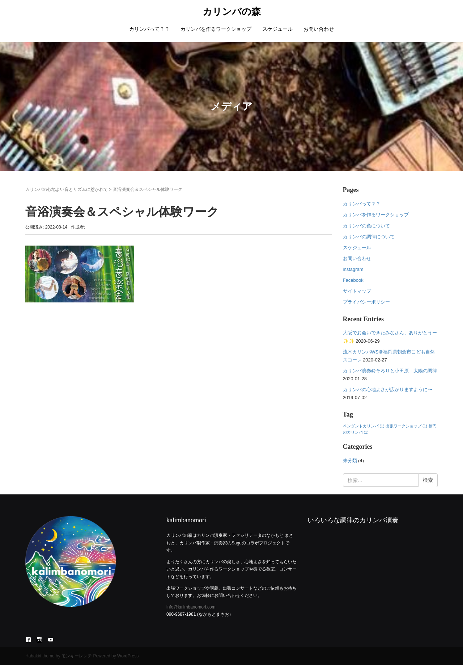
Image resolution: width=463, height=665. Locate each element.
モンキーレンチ (76, 655)
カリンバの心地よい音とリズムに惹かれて (66, 189)
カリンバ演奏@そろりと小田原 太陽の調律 (390, 370)
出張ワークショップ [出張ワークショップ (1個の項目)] (406, 426)
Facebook (353, 280)
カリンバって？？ (149, 29)
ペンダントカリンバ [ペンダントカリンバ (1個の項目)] (364, 426)
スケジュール (277, 29)
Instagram (39, 640)
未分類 (350, 460)
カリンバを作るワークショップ (215, 29)
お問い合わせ (318, 29)
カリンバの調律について (369, 236)
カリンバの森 (232, 12)
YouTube (51, 640)
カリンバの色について (366, 226)
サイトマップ (357, 291)
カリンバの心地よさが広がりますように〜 (387, 389)
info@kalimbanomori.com (191, 607)
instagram (353, 269)
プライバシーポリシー (366, 302)
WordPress (128, 655)
